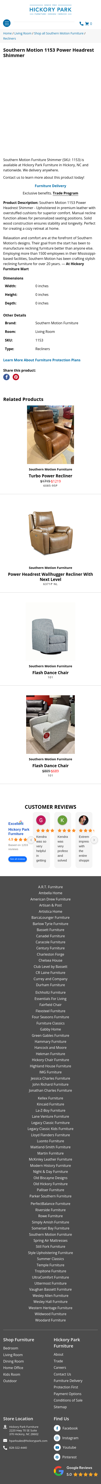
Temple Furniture (50, 1265)
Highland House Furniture (50, 1066)
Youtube (69, 1447)
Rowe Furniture (50, 1216)
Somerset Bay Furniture (50, 1228)
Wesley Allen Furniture (50, 1295)
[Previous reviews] (31, 840)
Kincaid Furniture (50, 1104)
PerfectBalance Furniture (50, 1203)
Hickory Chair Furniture (50, 1060)
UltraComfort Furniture (50, 1277)
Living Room (13, 1355)
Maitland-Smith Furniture (50, 1147)
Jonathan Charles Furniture (50, 1090)
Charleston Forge (50, 954)
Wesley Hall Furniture (50, 1301)
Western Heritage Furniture (50, 1308)
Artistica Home (50, 911)
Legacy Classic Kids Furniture (51, 1129)
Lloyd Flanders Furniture (50, 1135)
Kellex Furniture (50, 1098)
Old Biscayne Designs (50, 1178)
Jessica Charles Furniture (50, 1078)
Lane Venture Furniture (50, 1116)
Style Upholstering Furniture (50, 1253)
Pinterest (69, 1457)
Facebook (70, 1428)
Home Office (13, 1368)
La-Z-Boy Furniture (50, 1110)
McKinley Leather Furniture (50, 1159)
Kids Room (11, 1374)
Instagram (70, 1438)
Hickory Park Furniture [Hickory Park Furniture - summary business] (18, 832)
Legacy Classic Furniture (50, 1123)
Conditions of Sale (68, 1400)
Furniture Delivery (50, 185)
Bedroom (10, 1348)
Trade (58, 1361)
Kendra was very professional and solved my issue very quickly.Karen (63, 849)
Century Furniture (50, 948)
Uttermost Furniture (50, 1283)
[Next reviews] (94, 840)
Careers (60, 1367)
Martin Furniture (50, 1153)
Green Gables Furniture (50, 1035)
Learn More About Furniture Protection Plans (41, 360)
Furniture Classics (50, 1023)
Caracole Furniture (50, 942)
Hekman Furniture (50, 1054)
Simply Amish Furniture (50, 1222)
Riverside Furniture (50, 1210)
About (58, 1354)
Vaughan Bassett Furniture (50, 1289)
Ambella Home (50, 893)
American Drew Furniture (50, 899)
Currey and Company (51, 979)
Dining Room (13, 1361)
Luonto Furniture (50, 1141)
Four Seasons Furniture (50, 1017)
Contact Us (62, 1374)
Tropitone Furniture (50, 1271)
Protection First (66, 1387)
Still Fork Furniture (50, 1246)
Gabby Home (50, 1029)
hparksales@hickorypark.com (28, 1441)
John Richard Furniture (51, 1084)
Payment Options (67, 1394)
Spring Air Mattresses (50, 1240)
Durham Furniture (50, 985)
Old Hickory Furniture (50, 1184)
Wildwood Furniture (50, 1314)
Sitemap (60, 1407)
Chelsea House (50, 960)
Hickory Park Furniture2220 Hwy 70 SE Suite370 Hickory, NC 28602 (24, 1430)
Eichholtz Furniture (50, 992)
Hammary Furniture (50, 1041)
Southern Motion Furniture (50, 469)
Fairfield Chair (50, 1005)
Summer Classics (50, 1259)
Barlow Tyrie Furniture (50, 924)
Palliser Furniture (50, 1190)
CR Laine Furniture (50, 972)
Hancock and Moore (51, 1047)
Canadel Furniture (50, 936)
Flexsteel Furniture (50, 1011)
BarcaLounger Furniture (51, 917)
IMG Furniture (50, 1072)
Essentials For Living (50, 999)
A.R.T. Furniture (50, 887)
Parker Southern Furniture (51, 1196)
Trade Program (65, 193)
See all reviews (17, 859)
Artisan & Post (50, 905)
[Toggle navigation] (7, 23)
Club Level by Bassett (50, 966)
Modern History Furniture (50, 1165)
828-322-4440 (18, 1448)
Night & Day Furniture (50, 1171)
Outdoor (10, 1381)
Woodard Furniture (50, 1320)
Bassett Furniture (50, 930)
